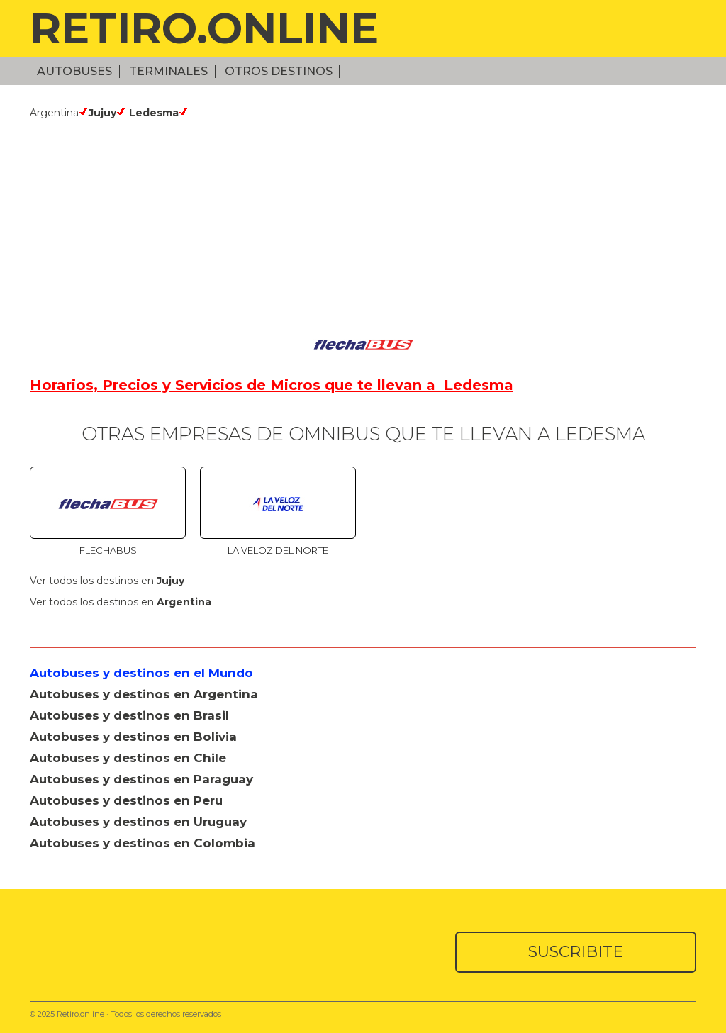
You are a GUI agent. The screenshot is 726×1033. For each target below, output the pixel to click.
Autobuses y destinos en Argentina (144, 694)
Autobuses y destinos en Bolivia (133, 737)
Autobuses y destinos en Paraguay (141, 779)
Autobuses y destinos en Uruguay (138, 822)
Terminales (168, 71)
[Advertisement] (363, 225)
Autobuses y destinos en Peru (126, 800)
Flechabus (108, 550)
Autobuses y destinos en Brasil (129, 715)
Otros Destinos (279, 71)
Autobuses (74, 71)
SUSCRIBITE (575, 951)
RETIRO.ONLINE (204, 28)
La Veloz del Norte (278, 550)
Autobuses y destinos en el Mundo (141, 673)
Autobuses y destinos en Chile (128, 758)
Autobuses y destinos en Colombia (142, 843)
